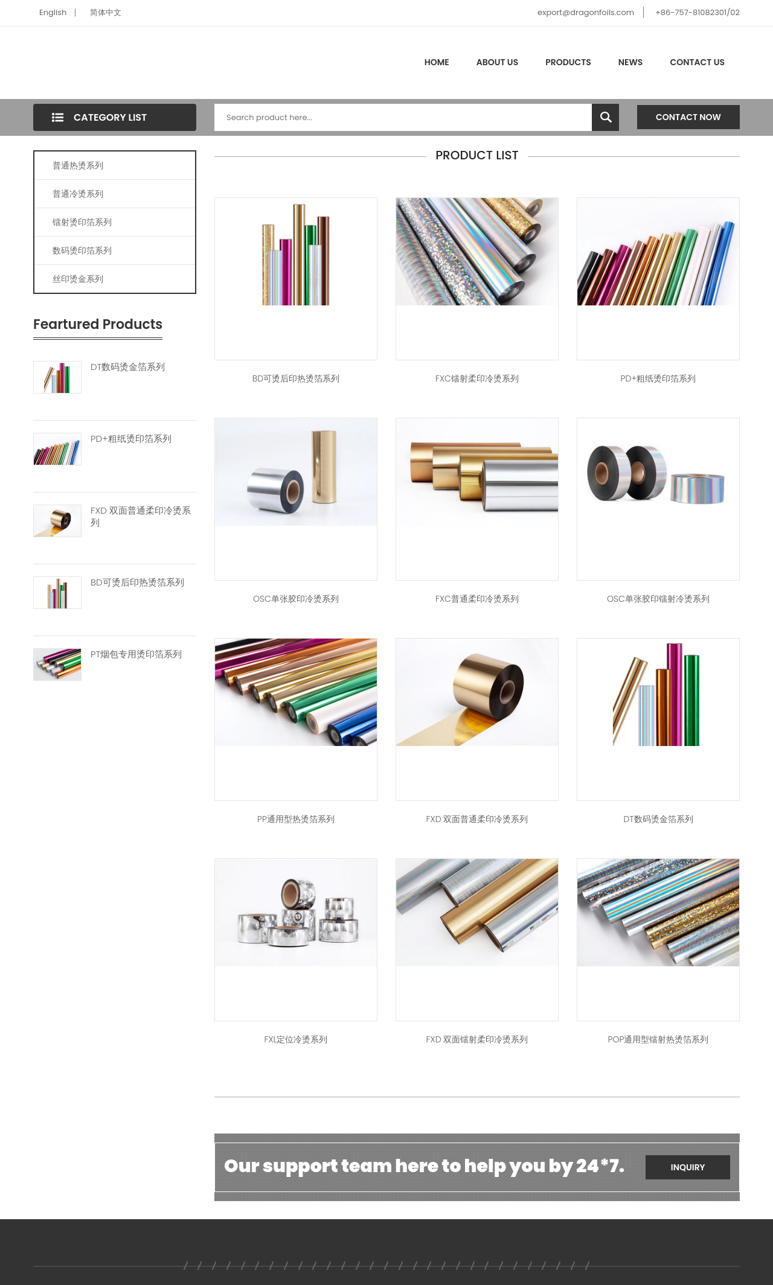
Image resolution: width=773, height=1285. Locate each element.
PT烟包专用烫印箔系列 (136, 654)
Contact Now (688, 117)
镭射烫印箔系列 (82, 222)
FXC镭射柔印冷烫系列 (477, 378)
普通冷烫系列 (78, 194)
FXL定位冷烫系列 (295, 1039)
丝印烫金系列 (78, 279)
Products (568, 62)
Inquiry (688, 1167)
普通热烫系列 (78, 165)
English (52, 12)
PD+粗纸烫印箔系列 (131, 439)
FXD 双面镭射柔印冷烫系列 (477, 1039)
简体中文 (105, 12)
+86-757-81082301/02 (697, 12)
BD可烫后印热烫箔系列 (137, 582)
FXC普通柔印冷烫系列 (477, 599)
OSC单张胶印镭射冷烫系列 (658, 599)
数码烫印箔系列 (82, 250)
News (630, 62)
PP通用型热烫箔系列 (296, 819)
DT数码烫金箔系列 (128, 367)
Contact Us (697, 62)
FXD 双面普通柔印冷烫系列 (141, 517)
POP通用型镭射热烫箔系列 (658, 1039)
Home (437, 62)
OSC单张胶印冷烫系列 (296, 599)
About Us (497, 62)
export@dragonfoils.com (585, 12)
